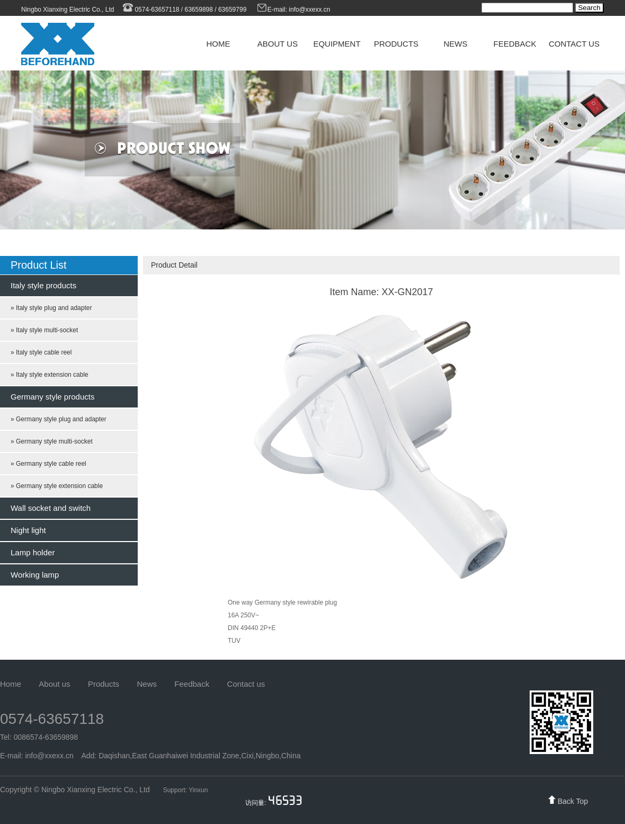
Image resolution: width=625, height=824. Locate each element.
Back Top (573, 801)
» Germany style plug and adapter (58, 419)
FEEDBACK (515, 43)
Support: (176, 790)
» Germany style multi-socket (52, 441)
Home (10, 683)
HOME (218, 43)
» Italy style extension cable (49, 374)
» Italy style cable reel (41, 352)
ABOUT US (277, 43)
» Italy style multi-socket (44, 330)
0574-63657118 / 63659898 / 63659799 (184, 9)
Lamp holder (33, 552)
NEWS (456, 43)
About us (54, 683)
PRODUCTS (396, 43)
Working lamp (35, 574)
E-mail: (272, 9)
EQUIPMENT (336, 43)
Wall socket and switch (51, 507)
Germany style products (52, 396)
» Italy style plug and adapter (51, 308)
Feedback (191, 683)
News (147, 683)
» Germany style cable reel (48, 463)
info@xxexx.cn (310, 9)
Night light (28, 530)
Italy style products (43, 285)
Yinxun (198, 790)
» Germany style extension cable (57, 486)
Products (103, 683)
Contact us (246, 683)
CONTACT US (574, 43)
